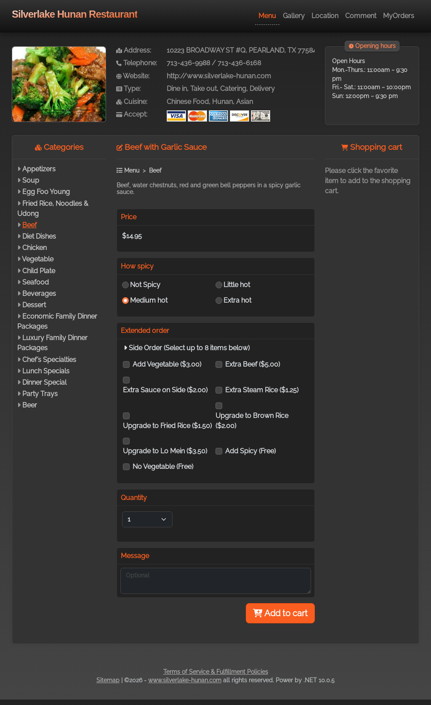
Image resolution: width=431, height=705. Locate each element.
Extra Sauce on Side (165, 390)
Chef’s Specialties (49, 360)
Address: (133, 50)
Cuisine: (131, 102)
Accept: (131, 114)
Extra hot (237, 300)
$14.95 (132, 236)
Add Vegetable (167, 364)
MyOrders (398, 16)
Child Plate (38, 271)
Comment (360, 16)
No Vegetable (163, 467)
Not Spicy (145, 285)
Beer (29, 405)
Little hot (236, 285)
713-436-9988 (188, 63)
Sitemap (108, 680)
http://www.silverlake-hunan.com (219, 76)
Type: (128, 89)
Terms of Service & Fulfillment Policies (215, 671)
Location (324, 16)
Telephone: (136, 63)
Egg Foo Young (46, 192)
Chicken (34, 248)
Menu (267, 16)
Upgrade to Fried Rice (167, 426)
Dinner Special (44, 382)
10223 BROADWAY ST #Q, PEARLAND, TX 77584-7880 (251, 50)
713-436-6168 (239, 63)
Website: (132, 76)
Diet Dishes (39, 236)
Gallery (294, 16)
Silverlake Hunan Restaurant (74, 14)
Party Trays (40, 394)
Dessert (34, 305)
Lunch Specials (45, 371)
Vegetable (37, 259)
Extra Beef (252, 364)
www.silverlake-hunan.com (184, 680)
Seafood (35, 282)
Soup (30, 180)
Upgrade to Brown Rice (252, 421)
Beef (29, 225)
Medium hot (149, 300)
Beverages (39, 294)
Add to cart (280, 613)
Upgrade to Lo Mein (165, 451)
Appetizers (39, 169)
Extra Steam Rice (261, 390)
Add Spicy (250, 451)
